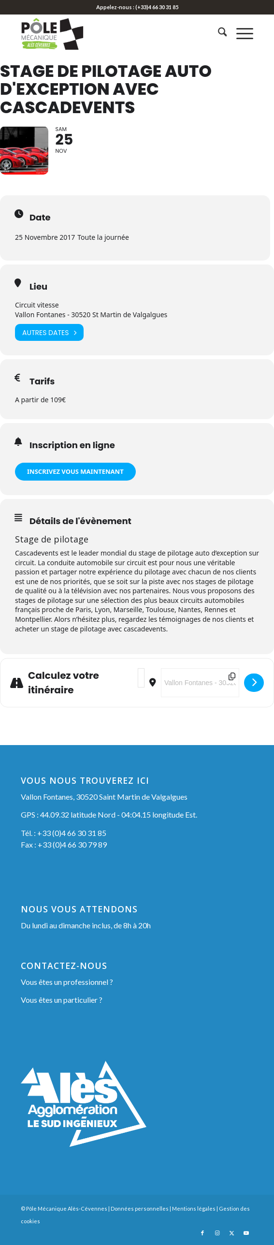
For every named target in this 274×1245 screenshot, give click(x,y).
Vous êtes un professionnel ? (67, 981)
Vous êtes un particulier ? (61, 1000)
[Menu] (240, 33)
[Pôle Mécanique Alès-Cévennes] (114, 33)
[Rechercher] (217, 33)
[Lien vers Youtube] (246, 1233)
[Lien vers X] (231, 1233)
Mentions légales (194, 1208)
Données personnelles (140, 1208)
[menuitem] (217, 33)
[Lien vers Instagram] (217, 1233)
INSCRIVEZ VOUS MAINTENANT (75, 471)
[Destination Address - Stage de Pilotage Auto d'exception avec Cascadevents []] (200, 683)
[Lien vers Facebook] (202, 1233)
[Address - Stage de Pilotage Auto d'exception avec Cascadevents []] (141, 678)
